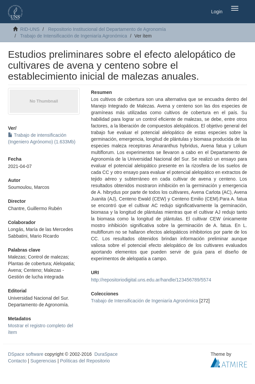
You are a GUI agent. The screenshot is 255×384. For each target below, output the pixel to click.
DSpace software (25, 354)
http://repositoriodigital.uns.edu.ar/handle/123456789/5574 (151, 279)
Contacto (17, 360)
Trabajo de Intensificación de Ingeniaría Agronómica (73, 35)
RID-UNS (30, 29)
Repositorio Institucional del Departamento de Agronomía (107, 29)
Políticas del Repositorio (85, 360)
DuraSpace (106, 354)
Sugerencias (43, 360)
